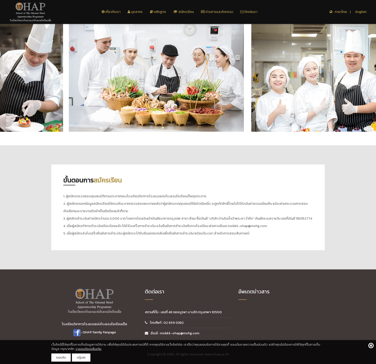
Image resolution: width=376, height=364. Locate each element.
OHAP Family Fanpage (99, 332)
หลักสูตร (158, 11)
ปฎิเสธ (81, 357)
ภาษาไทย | (340, 11)
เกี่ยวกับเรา (111, 11)
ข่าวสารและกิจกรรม (217, 11)
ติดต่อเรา (248, 11)
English (361, 11)
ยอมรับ (61, 357)
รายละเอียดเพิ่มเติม (88, 349)
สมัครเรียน (183, 11)
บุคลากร (135, 11)
